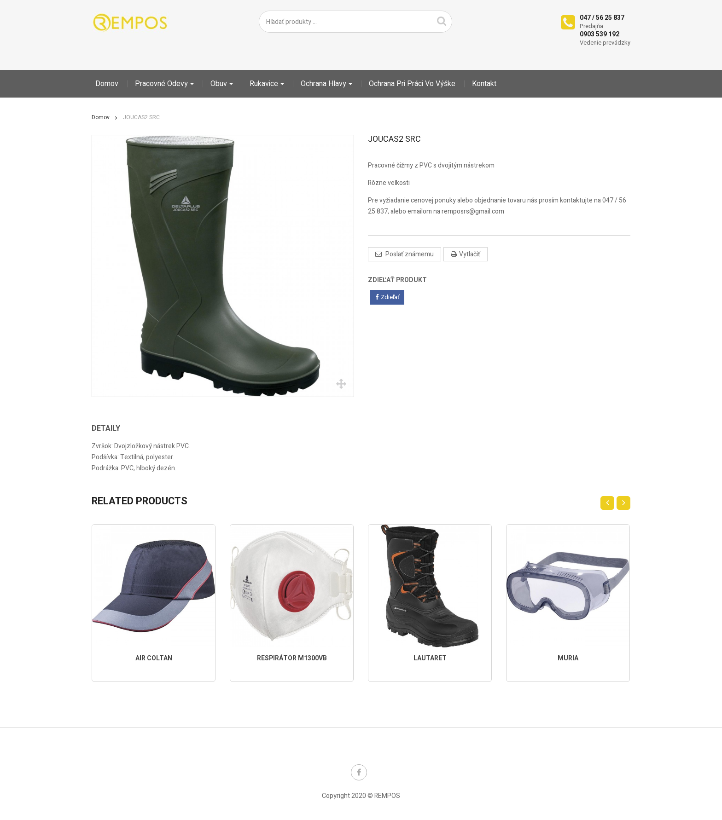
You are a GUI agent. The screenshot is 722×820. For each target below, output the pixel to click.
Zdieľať (387, 297)
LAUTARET (430, 658)
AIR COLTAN (153, 658)
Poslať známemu (409, 254)
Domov (101, 117)
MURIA (568, 658)
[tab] (113, 428)
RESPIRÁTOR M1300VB (292, 658)
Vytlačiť (469, 254)
